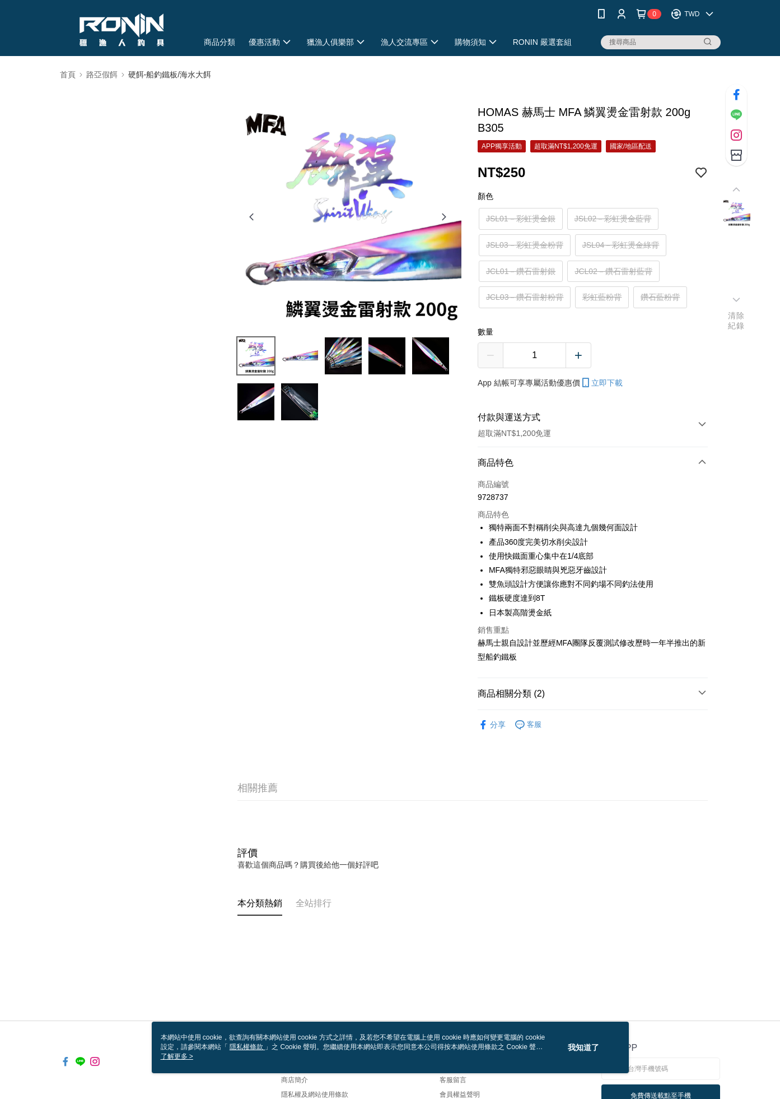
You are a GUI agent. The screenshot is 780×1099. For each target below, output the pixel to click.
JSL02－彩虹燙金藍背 (613, 218)
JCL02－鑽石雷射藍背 (613, 271)
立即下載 (601, 382)
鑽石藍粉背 (660, 297)
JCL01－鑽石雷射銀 (520, 271)
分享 (492, 725)
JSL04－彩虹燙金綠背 (621, 244)
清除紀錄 (736, 320)
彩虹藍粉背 (602, 297)
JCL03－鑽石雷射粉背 (524, 297)
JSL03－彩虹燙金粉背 (524, 244)
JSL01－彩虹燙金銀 (520, 218)
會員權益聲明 (460, 1094)
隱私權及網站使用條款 (314, 1094)
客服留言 (453, 1080)
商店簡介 (294, 1080)
